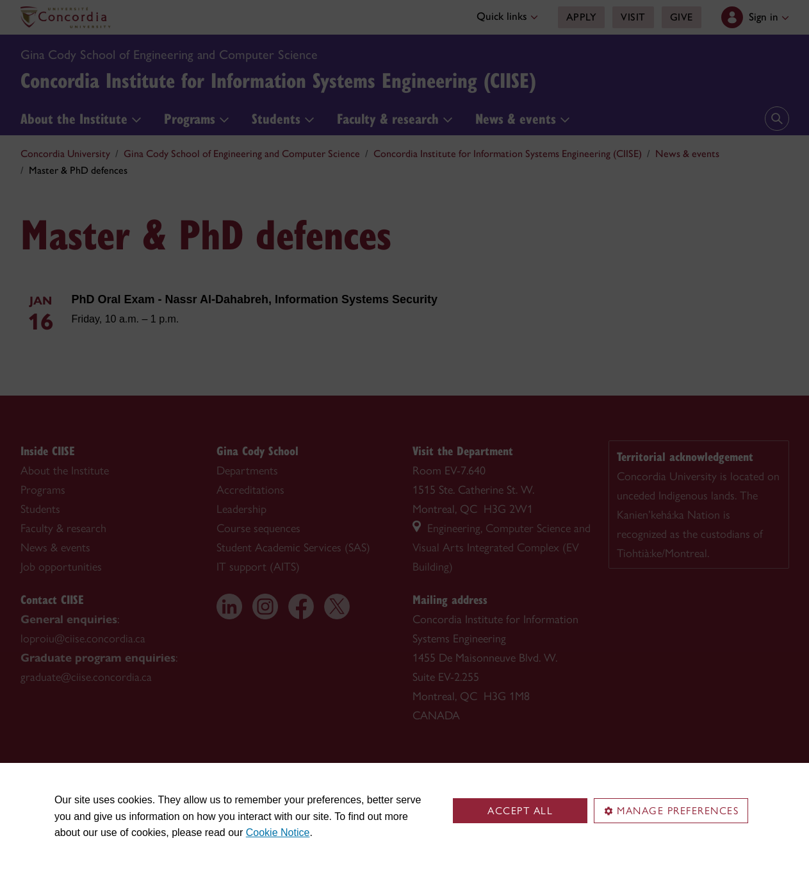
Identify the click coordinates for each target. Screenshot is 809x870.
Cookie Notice (278, 832)
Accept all (520, 811)
